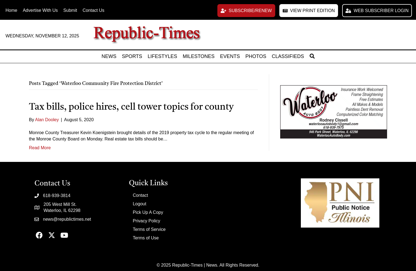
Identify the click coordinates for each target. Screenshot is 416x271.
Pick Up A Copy (148, 212)
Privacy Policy (146, 221)
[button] (246, 10)
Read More (40, 147)
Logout (139, 203)
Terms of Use (146, 238)
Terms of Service (149, 229)
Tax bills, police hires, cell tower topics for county (131, 107)
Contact (140, 195)
